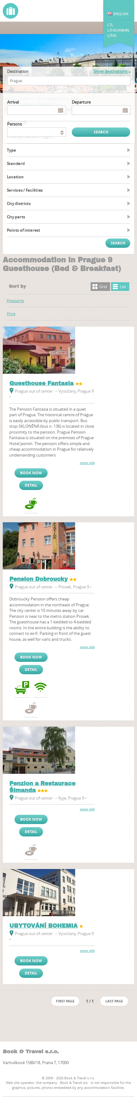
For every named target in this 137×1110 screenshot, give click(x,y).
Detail (31, 485)
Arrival (13, 102)
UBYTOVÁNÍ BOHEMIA (43, 926)
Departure (81, 102)
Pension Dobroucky (38, 579)
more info (87, 463)
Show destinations (112, 71)
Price (11, 313)
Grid (103, 286)
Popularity (15, 300)
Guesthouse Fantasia (41, 383)
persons (14, 124)
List (123, 286)
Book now (31, 472)
